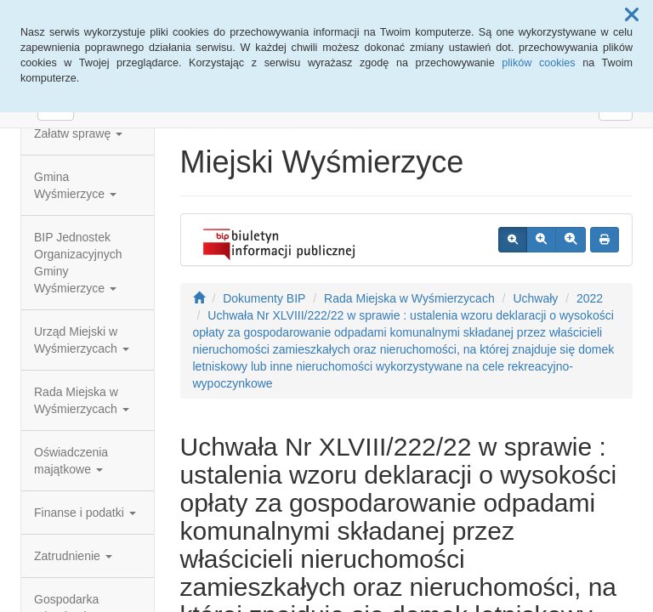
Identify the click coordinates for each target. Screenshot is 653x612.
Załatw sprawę (78, 133)
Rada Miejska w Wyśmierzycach (81, 400)
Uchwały (535, 298)
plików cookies (538, 63)
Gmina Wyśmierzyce (75, 185)
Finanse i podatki (85, 512)
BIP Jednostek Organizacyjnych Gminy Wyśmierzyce (78, 262)
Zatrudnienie (73, 556)
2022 (589, 298)
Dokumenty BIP (264, 298)
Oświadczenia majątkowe (71, 460)
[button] (631, 15)
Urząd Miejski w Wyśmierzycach (81, 340)
